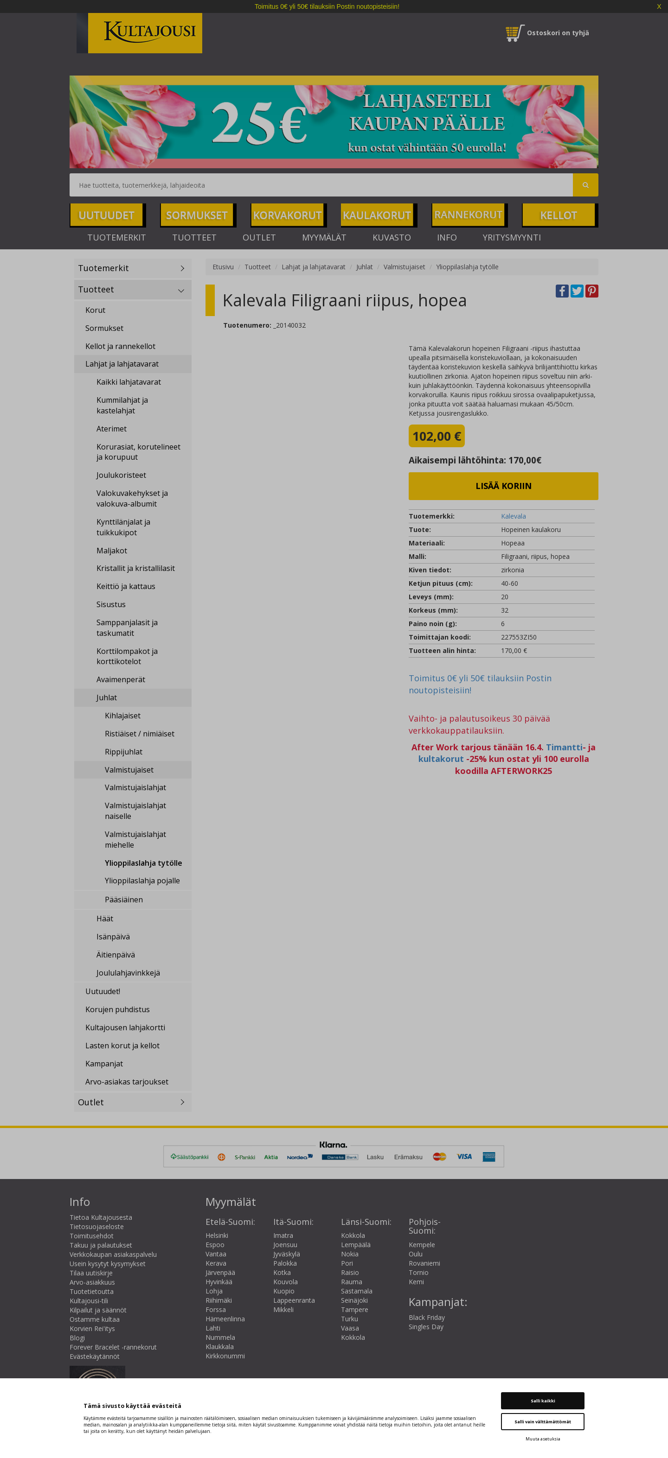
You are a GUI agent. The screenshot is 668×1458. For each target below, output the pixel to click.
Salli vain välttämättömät (542, 1422)
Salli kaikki (543, 1401)
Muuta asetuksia (543, 1439)
